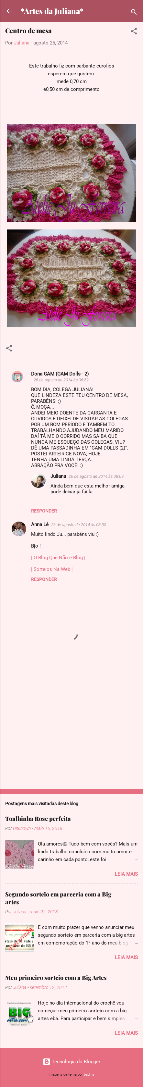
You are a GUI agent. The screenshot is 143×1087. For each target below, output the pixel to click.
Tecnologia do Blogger (71, 1062)
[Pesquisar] (134, 13)
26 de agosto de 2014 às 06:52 (61, 379)
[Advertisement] (71, 732)
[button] (134, 32)
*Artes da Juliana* (52, 11)
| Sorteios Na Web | (52, 569)
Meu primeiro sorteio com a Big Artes (56, 978)
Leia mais (126, 874)
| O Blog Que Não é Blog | (58, 558)
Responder (44, 510)
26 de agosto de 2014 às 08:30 (78, 524)
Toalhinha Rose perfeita (38, 818)
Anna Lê (40, 524)
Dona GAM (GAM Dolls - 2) (60, 374)
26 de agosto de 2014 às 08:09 (96, 476)
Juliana (58, 476)
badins (89, 1074)
